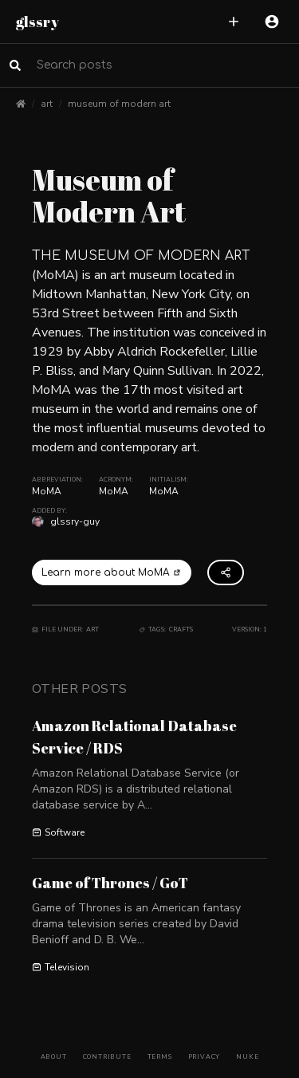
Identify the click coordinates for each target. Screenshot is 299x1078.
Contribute (107, 1056)
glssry (37, 21)
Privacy (204, 1056)
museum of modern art (119, 103)
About (54, 1056)
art (47, 103)
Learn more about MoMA (111, 572)
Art (92, 629)
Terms (160, 1056)
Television (60, 967)
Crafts (181, 629)
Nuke (247, 1056)
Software (58, 832)
